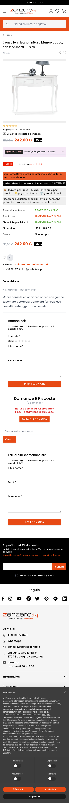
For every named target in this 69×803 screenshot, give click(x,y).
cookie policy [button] (43, 712)
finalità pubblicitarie (11, 728)
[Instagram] (10, 598)
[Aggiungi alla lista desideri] (64, 53)
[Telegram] (55, 598)
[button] (64, 692)
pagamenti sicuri (27, 193)
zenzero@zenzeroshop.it (24, 647)
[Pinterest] (46, 598)
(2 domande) (34, 402)
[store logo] (24, 11)
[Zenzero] (34, 616)
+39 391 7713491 (15, 269)
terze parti (46, 715)
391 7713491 (58, 183)
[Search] (7, 24)
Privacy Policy (47, 575)
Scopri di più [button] (35, 797)
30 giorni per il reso (17, 190)
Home (9, 35)
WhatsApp (15, 641)
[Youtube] (19, 599)
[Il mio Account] (51, 11)
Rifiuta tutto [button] (18, 789)
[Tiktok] (28, 598)
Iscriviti (59, 567)
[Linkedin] (64, 598)
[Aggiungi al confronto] (10, 257)
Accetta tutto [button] (50, 789)
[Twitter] (37, 598)
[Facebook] (3, 598)
